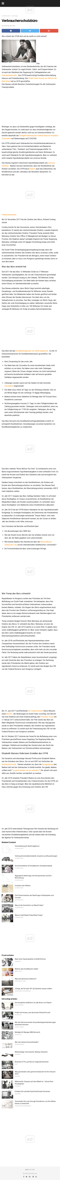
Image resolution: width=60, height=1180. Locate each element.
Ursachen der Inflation (23, 885)
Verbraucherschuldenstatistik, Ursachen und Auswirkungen (36, 856)
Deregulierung (47, 764)
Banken (32, 169)
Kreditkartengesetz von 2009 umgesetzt (32, 351)
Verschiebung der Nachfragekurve (27, 846)
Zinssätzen (8, 386)
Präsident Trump (47, 717)
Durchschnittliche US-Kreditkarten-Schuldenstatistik (33, 866)
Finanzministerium (9, 215)
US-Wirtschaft (6, 16)
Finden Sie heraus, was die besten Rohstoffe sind (32, 1012)
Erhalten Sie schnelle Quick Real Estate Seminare (32, 1091)
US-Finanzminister (35, 711)
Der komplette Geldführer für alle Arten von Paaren (33, 1003)
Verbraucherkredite (9, 75)
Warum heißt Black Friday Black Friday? (29, 915)
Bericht (9, 714)
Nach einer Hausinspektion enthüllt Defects (30, 959)
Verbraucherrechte (9, 764)
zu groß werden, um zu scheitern (26, 770)
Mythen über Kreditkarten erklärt (26, 969)
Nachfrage (15, 16)
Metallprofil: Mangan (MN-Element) (27, 1032)
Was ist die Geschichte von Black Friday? (29, 905)
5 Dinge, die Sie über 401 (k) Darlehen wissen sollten (33, 989)
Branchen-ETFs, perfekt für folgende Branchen (32, 1062)
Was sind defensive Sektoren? (26, 979)
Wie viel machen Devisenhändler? (27, 1042)
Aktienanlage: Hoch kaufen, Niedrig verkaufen (31, 1052)
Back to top (30, 1169)
